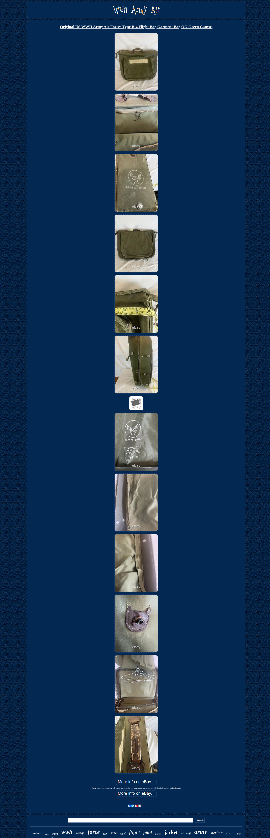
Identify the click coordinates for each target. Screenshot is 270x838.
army (200, 831)
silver (238, 833)
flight (134, 832)
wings (80, 833)
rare (105, 833)
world (47, 834)
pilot (147, 832)
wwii (66, 832)
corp (229, 833)
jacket (171, 832)
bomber (36, 833)
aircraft (186, 833)
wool (123, 833)
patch (55, 833)
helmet (158, 834)
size (114, 833)
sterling (217, 833)
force (94, 832)
